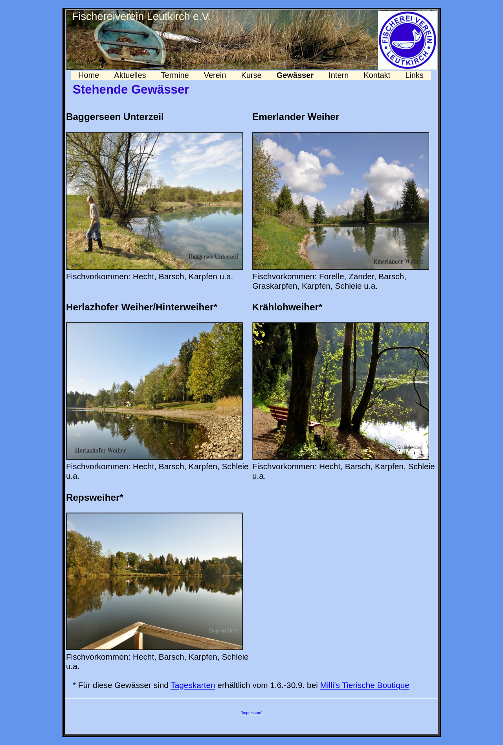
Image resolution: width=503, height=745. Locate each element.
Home (88, 75)
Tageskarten (193, 685)
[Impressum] (251, 713)
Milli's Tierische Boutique (364, 685)
